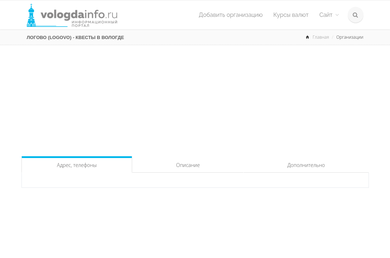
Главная (321, 37)
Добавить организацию (231, 14)
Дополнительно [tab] (306, 165)
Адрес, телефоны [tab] (77, 165)
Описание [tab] (188, 165)
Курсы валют (290, 14)
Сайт (329, 14)
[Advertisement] (195, 99)
